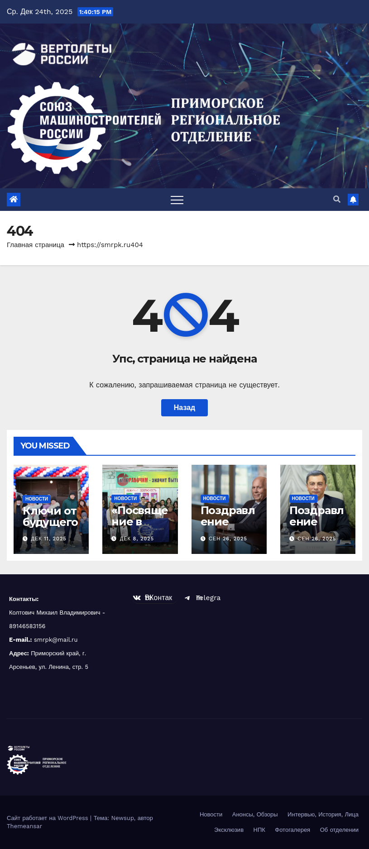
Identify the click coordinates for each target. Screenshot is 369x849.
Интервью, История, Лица (323, 814)
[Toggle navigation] (177, 199)
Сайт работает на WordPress (48, 818)
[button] (336, 199)
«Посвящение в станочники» (139, 527)
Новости (36, 498)
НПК (259, 829)
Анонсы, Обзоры (255, 814)
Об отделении (339, 829)
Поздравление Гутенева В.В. (316, 527)
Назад (184, 407)
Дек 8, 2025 (137, 539)
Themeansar (24, 826)
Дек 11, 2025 (49, 539)
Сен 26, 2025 (228, 539)
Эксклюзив (229, 829)
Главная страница (35, 245)
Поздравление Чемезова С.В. (228, 527)
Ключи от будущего (50, 516)
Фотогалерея (292, 829)
